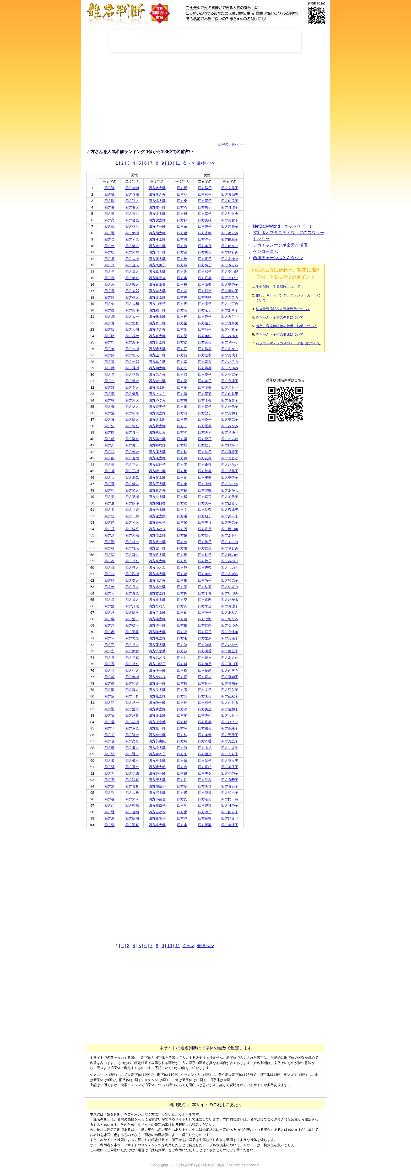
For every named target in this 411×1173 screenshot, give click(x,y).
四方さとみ (229, 548)
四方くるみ (229, 542)
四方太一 (132, 317)
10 (169, 163)
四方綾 (182, 259)
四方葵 (182, 194)
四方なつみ (229, 625)
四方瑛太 (132, 490)
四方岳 (109, 799)
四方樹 (109, 304)
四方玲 (182, 452)
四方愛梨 (205, 825)
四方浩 (109, 497)
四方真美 (205, 722)
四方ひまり (229, 818)
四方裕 (109, 490)
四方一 (109, 381)
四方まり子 (229, 754)
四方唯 (182, 272)
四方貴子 (205, 407)
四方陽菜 (205, 394)
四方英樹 (132, 497)
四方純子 (205, 265)
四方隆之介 (157, 278)
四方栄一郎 (157, 773)
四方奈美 (205, 799)
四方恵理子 (229, 606)
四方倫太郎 (157, 317)
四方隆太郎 (157, 632)
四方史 (182, 812)
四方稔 (109, 548)
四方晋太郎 (157, 612)
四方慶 (109, 761)
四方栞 (182, 323)
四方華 (182, 387)
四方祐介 (132, 510)
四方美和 (205, 432)
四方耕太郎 (157, 709)
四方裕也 (132, 664)
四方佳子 (205, 445)
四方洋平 (132, 529)
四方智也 (132, 426)
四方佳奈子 (229, 773)
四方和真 (132, 780)
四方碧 (182, 368)
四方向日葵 (229, 799)
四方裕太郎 (157, 761)
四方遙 (182, 793)
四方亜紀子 (229, 696)
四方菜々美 (229, 761)
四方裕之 (132, 670)
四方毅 (109, 690)
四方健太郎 (157, 188)
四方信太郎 (157, 535)
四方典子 (205, 317)
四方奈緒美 (229, 510)
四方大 (109, 477)
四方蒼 (109, 484)
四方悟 (109, 516)
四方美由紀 (229, 272)
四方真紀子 (229, 452)
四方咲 (182, 349)
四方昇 (109, 658)
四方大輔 (132, 188)
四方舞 (182, 220)
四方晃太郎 (157, 696)
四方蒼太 (132, 458)
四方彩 (182, 207)
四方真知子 (229, 677)
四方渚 (182, 394)
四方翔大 (132, 735)
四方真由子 (229, 664)
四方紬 (182, 612)
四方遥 (182, 252)
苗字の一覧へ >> (231, 144)
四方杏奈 (205, 568)
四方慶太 (132, 748)
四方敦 (109, 677)
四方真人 (132, 690)
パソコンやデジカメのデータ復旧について (288, 343)
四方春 (182, 767)
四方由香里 (229, 394)
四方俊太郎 (157, 413)
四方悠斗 (132, 310)
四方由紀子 (229, 239)
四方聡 (109, 252)
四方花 (182, 291)
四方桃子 (205, 561)
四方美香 (205, 246)
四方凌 (109, 696)
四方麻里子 (229, 651)
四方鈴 (182, 458)
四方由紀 (205, 748)
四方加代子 (229, 497)
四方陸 (109, 297)
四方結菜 (205, 587)
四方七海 (205, 619)
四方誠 (109, 194)
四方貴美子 (229, 786)
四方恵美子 (229, 226)
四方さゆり (229, 432)
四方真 (109, 419)
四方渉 (109, 535)
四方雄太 (132, 407)
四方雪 (182, 690)
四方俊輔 (132, 812)
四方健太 (132, 207)
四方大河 (132, 799)
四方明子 (205, 304)
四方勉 (109, 606)
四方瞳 (182, 265)
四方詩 (182, 645)
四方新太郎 (157, 600)
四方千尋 (205, 400)
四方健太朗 (157, 516)
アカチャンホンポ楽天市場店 (280, 245)
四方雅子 (205, 542)
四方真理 (205, 600)
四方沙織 (205, 490)
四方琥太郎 (157, 349)
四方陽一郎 (157, 439)
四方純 (109, 568)
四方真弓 (205, 497)
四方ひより (229, 722)
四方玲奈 (205, 510)
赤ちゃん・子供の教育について (280, 317)
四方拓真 (132, 658)
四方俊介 (132, 452)
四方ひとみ (229, 252)
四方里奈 (205, 638)
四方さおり (229, 387)
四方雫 (182, 465)
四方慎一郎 (157, 226)
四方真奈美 (229, 323)
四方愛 (182, 188)
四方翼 (109, 233)
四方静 (182, 568)
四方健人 (132, 484)
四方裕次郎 (157, 445)
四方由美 (205, 284)
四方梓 (182, 317)
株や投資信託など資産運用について (283, 309)
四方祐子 (205, 452)
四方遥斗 (132, 632)
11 (177, 163)
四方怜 (182, 593)
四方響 (109, 619)
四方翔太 (132, 201)
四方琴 (182, 728)
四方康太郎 (157, 458)
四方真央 (205, 677)
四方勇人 (132, 387)
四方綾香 (205, 818)
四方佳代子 (229, 407)
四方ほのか (229, 555)
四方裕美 (205, 349)
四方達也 (132, 214)
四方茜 (182, 246)
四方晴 (109, 580)
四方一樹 (132, 349)
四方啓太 (132, 568)
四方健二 (132, 445)
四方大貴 (132, 651)
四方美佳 (205, 786)
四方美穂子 (229, 638)
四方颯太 (132, 284)
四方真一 (132, 432)
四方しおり (229, 715)
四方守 (109, 728)
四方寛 (109, 664)
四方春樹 (132, 677)
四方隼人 (132, 272)
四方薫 (182, 226)
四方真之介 (157, 490)
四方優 (182, 233)
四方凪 (182, 580)
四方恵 (182, 201)
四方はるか (229, 503)
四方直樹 (132, 194)
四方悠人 (132, 355)
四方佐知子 (229, 683)
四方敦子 (205, 413)
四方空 (109, 413)
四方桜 (182, 284)
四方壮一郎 (157, 728)
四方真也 (132, 555)
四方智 (109, 400)
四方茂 (109, 529)
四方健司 (132, 761)
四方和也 (132, 239)
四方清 (109, 767)
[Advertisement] (205, 41)
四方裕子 (205, 188)
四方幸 (182, 362)
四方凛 (182, 239)
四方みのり (229, 561)
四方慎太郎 (157, 201)
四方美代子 (229, 355)
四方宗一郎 (157, 252)
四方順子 (205, 329)
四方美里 (205, 709)
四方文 (182, 510)
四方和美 (205, 471)
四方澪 (182, 432)
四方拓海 (132, 413)
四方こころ (229, 297)
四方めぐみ (229, 233)
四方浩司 (132, 709)
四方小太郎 (157, 497)
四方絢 (182, 606)
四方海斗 (132, 342)
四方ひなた (229, 465)
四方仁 (109, 239)
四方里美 (205, 477)
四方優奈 (205, 754)
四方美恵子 (229, 419)
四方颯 (109, 542)
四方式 (109, 226)
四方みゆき (229, 336)
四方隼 (109, 638)
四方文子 (205, 690)
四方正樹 (132, 471)
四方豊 (109, 291)
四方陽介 (132, 439)
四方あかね (229, 490)
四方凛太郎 (157, 214)
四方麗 (182, 445)
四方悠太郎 (157, 555)
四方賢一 (132, 754)
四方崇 (109, 445)
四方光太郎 (157, 291)
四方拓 (109, 735)
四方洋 (109, 612)
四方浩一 (132, 619)
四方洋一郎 (157, 670)
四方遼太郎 (157, 297)
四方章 (109, 780)
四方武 (109, 368)
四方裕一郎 (157, 542)
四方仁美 (205, 548)
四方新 (109, 394)
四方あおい (229, 535)
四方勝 (109, 522)
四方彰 (109, 683)
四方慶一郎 (157, 683)
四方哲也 (132, 220)
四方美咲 (205, 297)
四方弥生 (205, 715)
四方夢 (182, 677)
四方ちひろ (229, 619)
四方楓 (182, 214)
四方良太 (132, 587)
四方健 (109, 207)
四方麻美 (205, 368)
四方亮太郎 (157, 561)
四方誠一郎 (157, 355)
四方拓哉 (132, 375)
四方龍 (109, 458)
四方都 (182, 574)
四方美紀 (205, 336)
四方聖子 (205, 761)
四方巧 (109, 593)
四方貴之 (132, 600)
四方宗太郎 (157, 793)
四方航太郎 (157, 477)
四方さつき (229, 484)
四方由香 (205, 651)
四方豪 (109, 748)
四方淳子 (205, 612)
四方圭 (109, 587)
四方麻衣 (205, 362)
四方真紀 (205, 767)
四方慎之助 (157, 651)
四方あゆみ (229, 259)
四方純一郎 (157, 310)
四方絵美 (205, 728)
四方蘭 (182, 381)
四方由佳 (205, 484)
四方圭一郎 (157, 381)
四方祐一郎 (157, 587)
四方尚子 (205, 580)
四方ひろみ (229, 362)
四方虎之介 (157, 580)
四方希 (182, 329)
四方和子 (205, 272)
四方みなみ (229, 426)
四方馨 (182, 715)
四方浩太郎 (157, 510)
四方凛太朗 (157, 419)
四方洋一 (132, 703)
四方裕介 (132, 683)
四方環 (182, 516)
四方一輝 (132, 516)
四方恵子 (205, 207)
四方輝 (109, 387)
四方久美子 (229, 188)
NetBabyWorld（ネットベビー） (283, 226)
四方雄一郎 (157, 207)
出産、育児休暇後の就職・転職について (286, 326)
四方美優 (205, 735)
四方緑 (182, 497)
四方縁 (182, 773)
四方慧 (109, 625)
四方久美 (205, 696)
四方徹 (109, 259)
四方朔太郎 (157, 368)
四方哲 (109, 793)
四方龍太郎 (157, 259)
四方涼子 (205, 812)
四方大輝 (132, 252)
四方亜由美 (229, 529)
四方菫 (182, 477)
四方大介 (132, 278)
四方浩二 (132, 477)
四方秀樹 (132, 368)
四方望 (182, 336)
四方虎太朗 (157, 387)
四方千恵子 (229, 375)
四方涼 (109, 555)
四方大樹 (132, 233)
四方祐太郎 (157, 574)
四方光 (109, 265)
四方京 (182, 754)
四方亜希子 (229, 329)
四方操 (182, 683)
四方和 (182, 561)
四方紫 (182, 664)
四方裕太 (132, 645)
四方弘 (109, 754)
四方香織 (205, 233)
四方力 (109, 773)
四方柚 (182, 625)
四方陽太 (132, 419)
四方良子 (205, 683)
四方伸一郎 (157, 703)
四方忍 (182, 375)
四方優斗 (132, 394)
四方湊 (109, 426)
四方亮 (109, 220)
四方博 (109, 471)
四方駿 (109, 329)
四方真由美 (229, 194)
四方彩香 (205, 741)
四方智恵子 (229, 580)
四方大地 (132, 259)
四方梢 (182, 471)
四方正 (109, 645)
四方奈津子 (229, 381)
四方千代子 (229, 735)
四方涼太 (132, 606)
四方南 (182, 638)
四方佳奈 (205, 625)
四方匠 (109, 432)
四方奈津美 (229, 632)
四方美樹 (205, 574)
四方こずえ (229, 748)
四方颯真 (132, 825)
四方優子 (205, 226)
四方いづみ (229, 593)
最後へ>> (205, 163)
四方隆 (109, 310)
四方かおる (229, 703)
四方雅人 (132, 548)
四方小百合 (229, 304)
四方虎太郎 (157, 220)
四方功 (109, 703)
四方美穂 (205, 220)
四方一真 (132, 696)
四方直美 (205, 278)
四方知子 (205, 535)
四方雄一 (132, 625)
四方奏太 (132, 580)
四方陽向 (132, 612)
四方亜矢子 (229, 690)
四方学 (109, 272)
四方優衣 (205, 805)
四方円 (182, 529)
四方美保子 (229, 767)
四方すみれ (229, 439)
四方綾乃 (205, 664)
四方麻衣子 (229, 291)
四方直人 (132, 265)
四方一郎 (132, 362)
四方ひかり (229, 445)
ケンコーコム (265, 251)
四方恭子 (205, 381)
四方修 (109, 323)
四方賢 (109, 812)
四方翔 (109, 188)
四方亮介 (132, 741)
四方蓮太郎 (157, 645)
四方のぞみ (229, 670)
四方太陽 (132, 535)
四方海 (182, 748)
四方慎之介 (157, 329)
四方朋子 (205, 516)
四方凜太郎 (157, 452)
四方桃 (182, 490)
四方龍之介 (157, 194)
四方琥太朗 (157, 767)
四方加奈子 (229, 310)
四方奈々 (205, 658)
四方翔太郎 (157, 233)
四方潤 (109, 317)
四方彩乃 (205, 529)
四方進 (109, 503)
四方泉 (182, 407)
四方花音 (205, 793)
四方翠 (182, 439)
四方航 (109, 439)
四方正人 (132, 465)
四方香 (182, 297)
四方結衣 (205, 355)
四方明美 (205, 387)
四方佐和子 (229, 709)
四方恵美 (205, 252)
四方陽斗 (132, 503)
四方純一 (132, 542)
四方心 (182, 426)
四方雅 (182, 503)
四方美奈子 (229, 284)
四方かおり (229, 278)
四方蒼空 (132, 767)
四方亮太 (132, 297)
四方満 (109, 825)
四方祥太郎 (157, 825)
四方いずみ (229, 587)
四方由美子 (229, 201)
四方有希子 (229, 780)
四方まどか (229, 458)
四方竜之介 (157, 375)
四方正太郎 (157, 484)
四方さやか (229, 342)
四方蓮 (109, 214)
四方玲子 (205, 555)
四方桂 (182, 735)
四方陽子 (205, 201)
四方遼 (109, 349)
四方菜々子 (229, 516)
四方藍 (182, 355)
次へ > (188, 163)
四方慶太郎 (157, 715)
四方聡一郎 (157, 548)
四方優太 (132, 381)
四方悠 (109, 246)
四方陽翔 (132, 818)
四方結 (182, 342)
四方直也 (132, 593)
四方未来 (205, 465)
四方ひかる (229, 600)
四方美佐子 (229, 477)
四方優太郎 (157, 780)
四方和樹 (132, 574)
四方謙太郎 (157, 748)
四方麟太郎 (157, 426)
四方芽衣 (205, 780)
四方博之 (132, 638)
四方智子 (205, 194)
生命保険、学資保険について (278, 287)
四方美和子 (229, 413)
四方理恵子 (229, 522)
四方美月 (205, 522)
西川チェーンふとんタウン (278, 258)
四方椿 (182, 535)
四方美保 (205, 773)
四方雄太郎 (157, 619)
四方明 (109, 336)
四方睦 (182, 542)
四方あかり (229, 349)
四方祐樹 (132, 722)
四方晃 (109, 375)
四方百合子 (229, 400)
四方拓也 (132, 226)
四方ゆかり (229, 246)
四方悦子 (205, 419)
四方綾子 (205, 323)
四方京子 (205, 310)
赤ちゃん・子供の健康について (280, 334)
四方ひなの (229, 645)
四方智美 (205, 342)
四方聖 (109, 709)
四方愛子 (205, 375)
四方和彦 (132, 522)
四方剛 (109, 201)
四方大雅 (132, 793)
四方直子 (205, 259)
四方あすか (229, 658)
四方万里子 (229, 741)
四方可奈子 (229, 805)
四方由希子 (229, 812)
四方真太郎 (157, 336)
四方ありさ (229, 612)
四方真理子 (229, 207)
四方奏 (182, 484)
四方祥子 (205, 632)
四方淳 (109, 284)
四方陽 (109, 355)
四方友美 (205, 458)
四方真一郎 (157, 323)
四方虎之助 (157, 722)
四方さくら (229, 265)
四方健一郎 (157, 246)
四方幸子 (205, 214)
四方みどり (229, 317)
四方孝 (109, 632)
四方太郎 (132, 291)
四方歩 (182, 278)
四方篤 (109, 600)
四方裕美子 (229, 471)
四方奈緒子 (229, 728)
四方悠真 (132, 323)
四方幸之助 (157, 362)
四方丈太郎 (157, 593)
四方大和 (132, 304)
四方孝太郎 (157, 239)
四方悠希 (132, 715)
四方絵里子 (229, 793)
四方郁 (182, 722)
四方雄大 (132, 336)
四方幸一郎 (157, 735)
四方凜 (182, 413)
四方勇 (109, 510)
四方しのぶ (229, 568)
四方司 (109, 342)
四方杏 (182, 304)
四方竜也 (132, 728)
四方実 (109, 715)
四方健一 (132, 246)
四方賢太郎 (157, 342)
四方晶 (182, 696)
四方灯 (182, 780)
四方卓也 (132, 561)
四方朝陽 (132, 805)
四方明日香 (229, 214)
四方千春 (205, 593)
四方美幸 (205, 503)
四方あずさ (229, 574)
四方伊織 (132, 773)
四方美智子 (229, 220)
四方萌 (182, 310)
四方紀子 (205, 439)
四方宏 (109, 651)
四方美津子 (229, 825)
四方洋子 (205, 239)
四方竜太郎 (157, 638)
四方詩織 (205, 645)
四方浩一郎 (157, 625)
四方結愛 (205, 670)
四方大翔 (132, 329)
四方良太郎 (157, 690)
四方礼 (182, 658)
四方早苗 (205, 606)
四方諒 (109, 452)
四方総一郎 (157, 471)
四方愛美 (205, 426)
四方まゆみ (229, 368)
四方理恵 (205, 291)
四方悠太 (132, 400)
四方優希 (132, 786)
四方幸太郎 (157, 272)
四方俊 (109, 741)
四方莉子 (205, 703)
